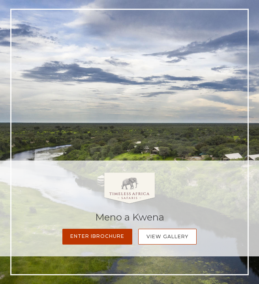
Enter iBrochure (97, 236)
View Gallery (167, 236)
